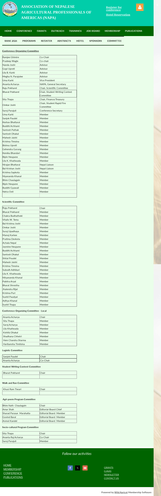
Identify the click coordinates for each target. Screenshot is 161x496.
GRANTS (108, 467)
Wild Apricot (121, 492)
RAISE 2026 (11, 40)
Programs (29, 40)
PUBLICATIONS (13, 477)
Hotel (80, 40)
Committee (114, 40)
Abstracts (64, 40)
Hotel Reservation (118, 14)
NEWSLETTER (111, 474)
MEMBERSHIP (12, 469)
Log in (140, 7)
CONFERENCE (12, 473)
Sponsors (95, 40)
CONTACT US (111, 478)
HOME (7, 465)
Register (46, 40)
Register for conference (114, 9)
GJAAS (107, 471)
